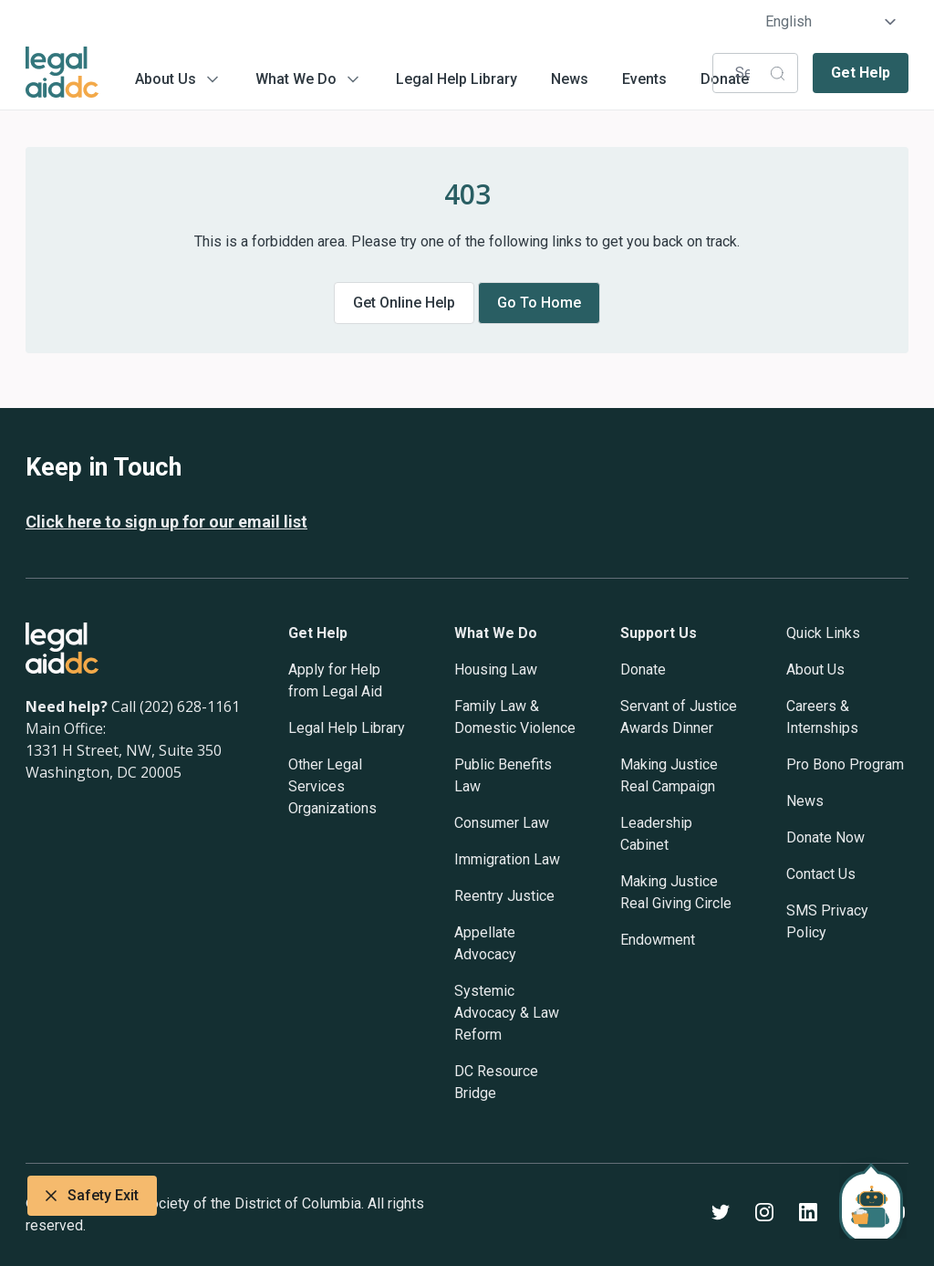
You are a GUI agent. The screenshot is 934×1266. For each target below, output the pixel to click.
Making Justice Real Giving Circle (676, 892)
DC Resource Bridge (496, 1082)
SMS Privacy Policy (827, 921)
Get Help (860, 72)
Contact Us (821, 874)
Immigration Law (507, 859)
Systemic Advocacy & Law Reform (506, 1012)
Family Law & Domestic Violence (515, 717)
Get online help (404, 302)
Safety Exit (92, 1196)
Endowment (657, 939)
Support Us (658, 633)
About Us (165, 79)
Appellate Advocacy (485, 943)
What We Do (296, 79)
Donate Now (825, 837)
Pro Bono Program (845, 764)
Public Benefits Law (503, 775)
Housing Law (495, 669)
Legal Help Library (456, 79)
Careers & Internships (822, 717)
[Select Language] (831, 22)
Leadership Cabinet (656, 833)
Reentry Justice (504, 896)
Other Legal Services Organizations (332, 786)
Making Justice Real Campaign (669, 775)
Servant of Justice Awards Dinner (678, 717)
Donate (643, 669)
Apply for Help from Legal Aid (335, 680)
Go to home (539, 302)
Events (644, 79)
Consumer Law (501, 823)
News (569, 79)
